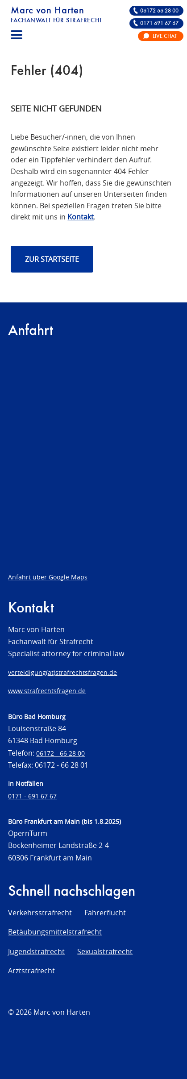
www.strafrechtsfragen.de (47, 690)
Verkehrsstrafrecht (40, 913)
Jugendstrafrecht (36, 951)
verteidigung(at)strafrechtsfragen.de (62, 672)
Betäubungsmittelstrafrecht (55, 932)
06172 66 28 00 (159, 11)
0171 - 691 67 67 (32, 796)
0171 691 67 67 (159, 23)
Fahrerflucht (105, 913)
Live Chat (165, 36)
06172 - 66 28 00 (60, 753)
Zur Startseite (52, 259)
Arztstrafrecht (31, 971)
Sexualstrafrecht (105, 951)
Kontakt (80, 217)
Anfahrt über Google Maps (47, 577)
